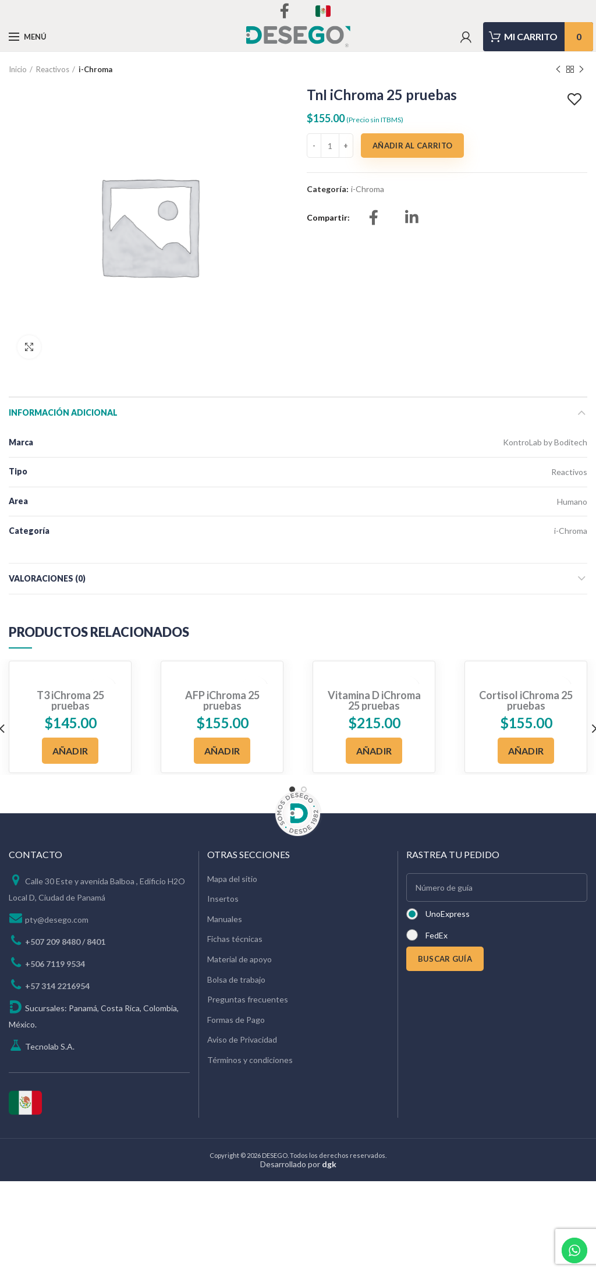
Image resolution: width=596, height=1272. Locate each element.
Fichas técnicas (234, 939)
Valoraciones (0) (47, 578)
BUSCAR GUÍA (445, 958)
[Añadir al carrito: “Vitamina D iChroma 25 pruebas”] (374, 751)
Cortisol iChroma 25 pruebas (526, 700)
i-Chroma (95, 69)
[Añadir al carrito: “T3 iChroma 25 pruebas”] (70, 751)
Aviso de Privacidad (242, 1039)
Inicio (18, 69)
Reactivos (52, 69)
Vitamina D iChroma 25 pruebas (374, 700)
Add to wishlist (575, 100)
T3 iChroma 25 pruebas (70, 700)
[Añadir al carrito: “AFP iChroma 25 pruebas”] (222, 751)
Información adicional (63, 412)
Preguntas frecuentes (247, 999)
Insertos (223, 898)
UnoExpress (447, 914)
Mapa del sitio (232, 879)
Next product (581, 69)
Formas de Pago (236, 1020)
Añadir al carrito (412, 145)
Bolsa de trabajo (236, 979)
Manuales (224, 919)
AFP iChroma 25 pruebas (222, 700)
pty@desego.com (56, 919)
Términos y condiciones (250, 1060)
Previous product (558, 69)
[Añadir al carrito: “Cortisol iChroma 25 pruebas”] (526, 751)
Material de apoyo (239, 959)
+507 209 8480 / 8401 (65, 942)
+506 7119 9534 (55, 964)
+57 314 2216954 (57, 986)
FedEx (436, 935)
